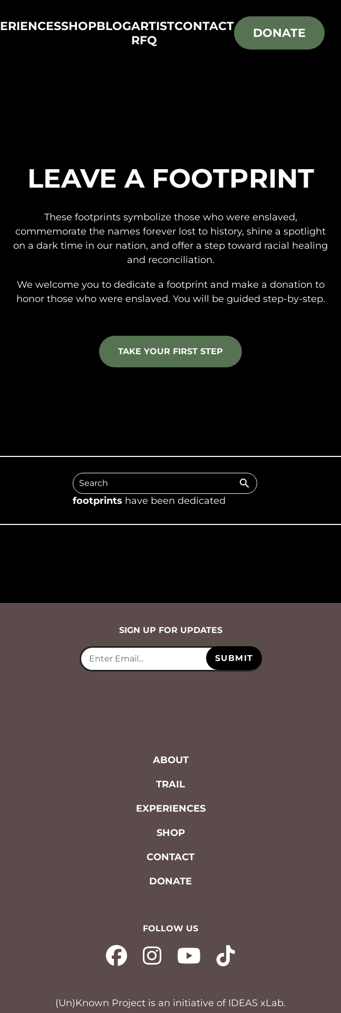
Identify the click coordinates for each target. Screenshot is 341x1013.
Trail (170, 784)
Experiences (171, 808)
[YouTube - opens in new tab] (189, 954)
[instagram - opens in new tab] (152, 954)
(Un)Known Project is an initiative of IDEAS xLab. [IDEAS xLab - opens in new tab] (170, 1003)
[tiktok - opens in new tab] (226, 954)
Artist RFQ (152, 33)
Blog (113, 26)
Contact (204, 26)
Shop (78, 26)
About (171, 760)
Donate (279, 33)
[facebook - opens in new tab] (116, 954)
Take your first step (170, 351)
